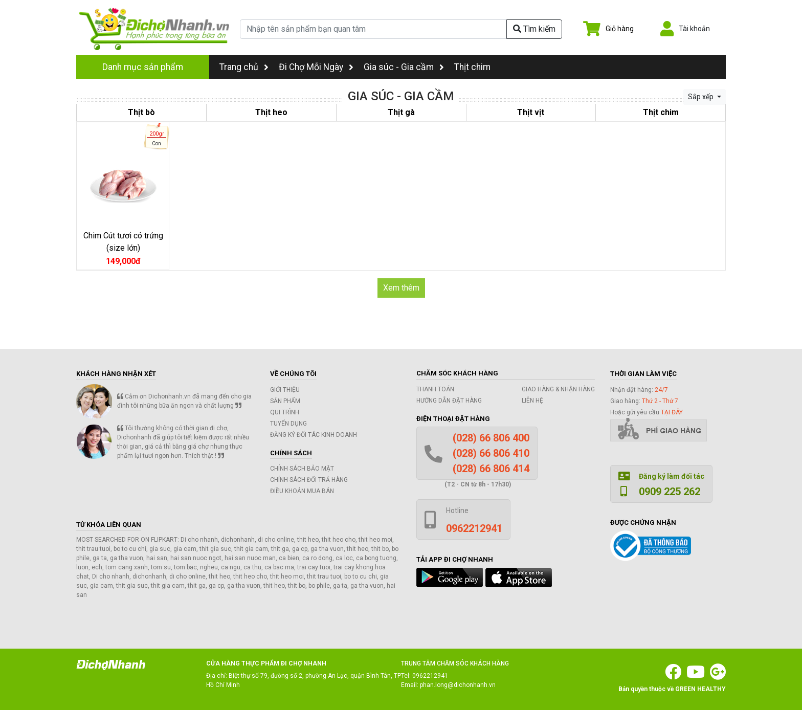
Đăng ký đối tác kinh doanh (313, 434)
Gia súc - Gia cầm (399, 67)
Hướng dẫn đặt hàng (449, 400)
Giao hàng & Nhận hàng (558, 389)
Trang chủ (244, 67)
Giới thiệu (285, 389)
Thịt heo (271, 112)
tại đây (672, 412)
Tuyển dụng (288, 423)
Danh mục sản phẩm (142, 67)
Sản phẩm (285, 401)
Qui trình (284, 412)
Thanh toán (435, 389)
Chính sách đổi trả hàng (309, 479)
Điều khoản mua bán (302, 491)
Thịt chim (472, 67)
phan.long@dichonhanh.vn (458, 685)
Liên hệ (532, 400)
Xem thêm (401, 288)
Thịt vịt (530, 112)
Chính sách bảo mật (302, 468)
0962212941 (430, 675)
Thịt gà (401, 112)
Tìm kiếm (534, 29)
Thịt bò (141, 112)
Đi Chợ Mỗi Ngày (311, 67)
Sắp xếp (701, 97)
